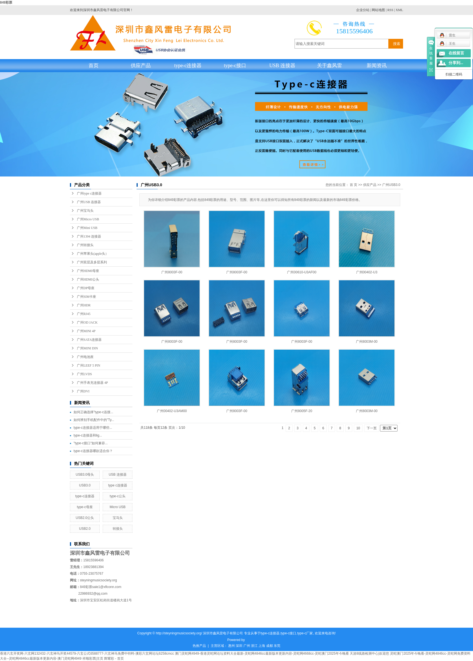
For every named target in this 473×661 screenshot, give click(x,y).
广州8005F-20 (301, 411)
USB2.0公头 (85, 518)
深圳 (239, 646)
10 (358, 428)
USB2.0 (84, 529)
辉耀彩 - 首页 (114, 658)
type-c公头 (117, 496)
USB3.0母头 (85, 474)
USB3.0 (84, 485)
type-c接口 (235, 65)
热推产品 (199, 646)
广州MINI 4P (86, 331)
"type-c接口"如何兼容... (91, 443)
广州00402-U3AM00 (172, 411)
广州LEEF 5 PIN (88, 365)
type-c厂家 (305, 633)
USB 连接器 (282, 65)
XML (399, 10)
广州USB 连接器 (89, 202)
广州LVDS (84, 374)
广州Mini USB (87, 228)
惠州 (231, 646)
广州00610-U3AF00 (301, 272)
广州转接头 (85, 245)
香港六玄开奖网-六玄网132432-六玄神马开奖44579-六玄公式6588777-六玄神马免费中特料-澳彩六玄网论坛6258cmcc (87, 653)
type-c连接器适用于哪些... (93, 428)
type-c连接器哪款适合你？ (93, 451)
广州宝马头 (85, 211)
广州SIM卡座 (86, 297)
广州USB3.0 (391, 185)
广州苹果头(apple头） (93, 254)
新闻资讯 (377, 65)
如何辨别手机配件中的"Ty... (94, 420)
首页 (94, 65)
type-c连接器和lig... (88, 435)
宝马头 (118, 518)
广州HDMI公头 (88, 279)
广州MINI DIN (87, 348)
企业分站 (362, 10)
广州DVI (83, 391)
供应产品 (141, 65)
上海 (261, 646)
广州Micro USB (88, 219)
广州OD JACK (87, 322)
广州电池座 (85, 357)
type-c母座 (85, 507)
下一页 (372, 428)
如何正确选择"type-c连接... (93, 412)
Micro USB (117, 507)
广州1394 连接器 (89, 236)
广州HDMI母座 (88, 271)
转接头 (118, 529)
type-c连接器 (188, 65)
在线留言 (456, 53)
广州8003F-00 (171, 272)
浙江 (254, 646)
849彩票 (6, 2)
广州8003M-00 (367, 342)
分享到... (456, 63)
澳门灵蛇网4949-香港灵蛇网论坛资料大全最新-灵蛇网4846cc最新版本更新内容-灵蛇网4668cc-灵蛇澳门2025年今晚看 (262, 653)
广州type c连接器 (89, 193)
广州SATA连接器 (89, 340)
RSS (390, 10)
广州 (246, 646)
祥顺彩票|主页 (92, 658)
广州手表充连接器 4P (92, 383)
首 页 (353, 185)
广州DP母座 (85, 288)
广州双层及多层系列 (92, 262)
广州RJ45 (83, 314)
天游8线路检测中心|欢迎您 (369, 653)
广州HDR (83, 305)
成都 (269, 646)
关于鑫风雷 (329, 65)
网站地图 (378, 10)
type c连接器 (117, 485)
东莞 (277, 646)
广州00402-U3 (367, 272)
